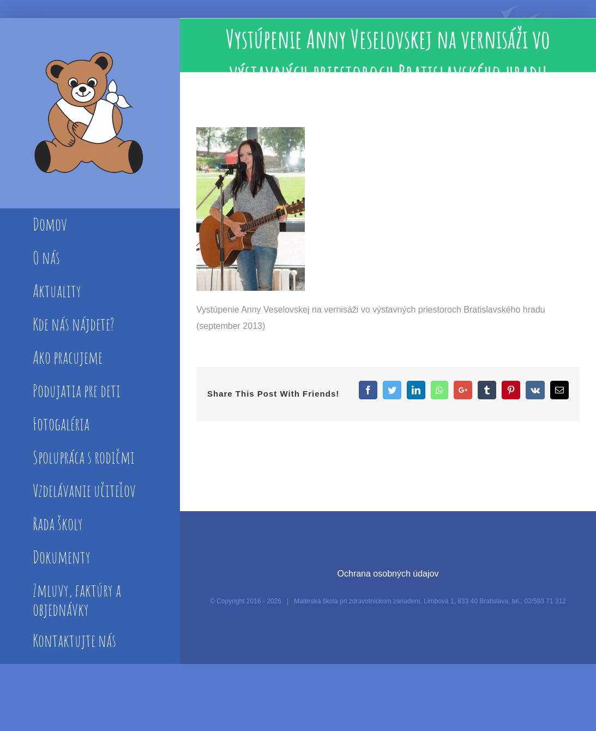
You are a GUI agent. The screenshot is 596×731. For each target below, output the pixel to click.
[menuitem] (89, 225)
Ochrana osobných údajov (388, 573)
